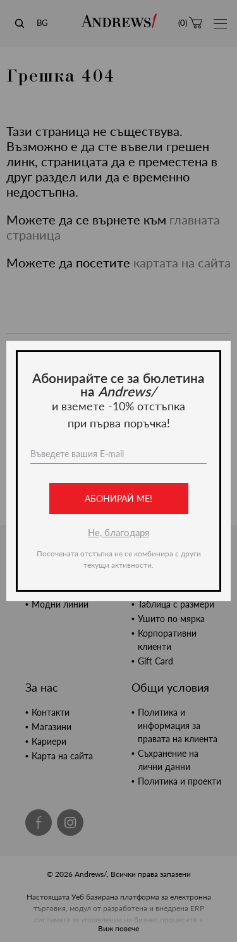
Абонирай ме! (118, 498)
